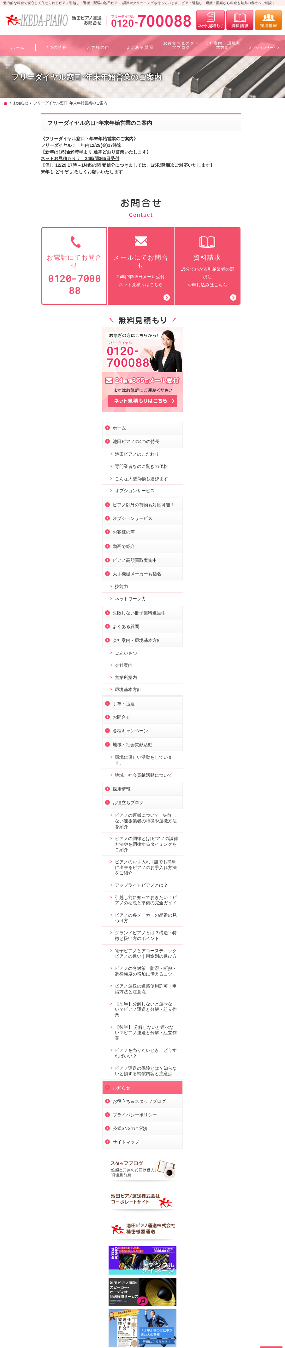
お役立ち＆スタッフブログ (249, 923)
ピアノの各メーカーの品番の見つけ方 (251, 717)
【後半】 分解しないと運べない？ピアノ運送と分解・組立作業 (250, 849)
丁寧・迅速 (234, 492)
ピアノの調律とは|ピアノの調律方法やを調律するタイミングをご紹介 (251, 639)
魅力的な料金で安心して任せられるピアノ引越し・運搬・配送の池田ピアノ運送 (65, 3)
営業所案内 (236, 466)
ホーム (229, 211)
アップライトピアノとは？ (251, 679)
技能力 (232, 375)
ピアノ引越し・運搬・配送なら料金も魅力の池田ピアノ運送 (66, 1332)
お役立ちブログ (238, 597)
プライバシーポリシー (245, 936)
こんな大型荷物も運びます (251, 261)
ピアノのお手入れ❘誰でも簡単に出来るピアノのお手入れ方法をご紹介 (251, 662)
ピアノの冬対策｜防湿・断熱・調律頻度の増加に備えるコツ (251, 785)
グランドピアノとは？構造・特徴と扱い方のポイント (251, 738)
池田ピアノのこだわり (247, 237)
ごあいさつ (236, 441)
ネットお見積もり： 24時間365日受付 (42, 158)
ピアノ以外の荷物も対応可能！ (249, 290)
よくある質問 (236, 415)
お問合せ (232, 506)
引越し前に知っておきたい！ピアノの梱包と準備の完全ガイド (251, 697)
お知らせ (232, 909)
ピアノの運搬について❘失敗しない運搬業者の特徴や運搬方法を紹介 (251, 615)
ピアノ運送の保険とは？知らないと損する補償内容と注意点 (251, 890)
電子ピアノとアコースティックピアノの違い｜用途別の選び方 (251, 761)
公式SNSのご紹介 (241, 950)
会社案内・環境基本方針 (247, 429)
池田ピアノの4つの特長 (246, 224)
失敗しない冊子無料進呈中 (249, 401)
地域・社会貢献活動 (243, 533)
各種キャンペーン (240, 519)
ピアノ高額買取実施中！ (247, 349)
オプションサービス (245, 274)
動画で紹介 (234, 335)
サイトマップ (236, 963)
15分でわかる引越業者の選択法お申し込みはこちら (170, 260)
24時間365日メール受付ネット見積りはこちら (103, 260)
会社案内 (234, 454)
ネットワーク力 (240, 387)
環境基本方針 (238, 478)
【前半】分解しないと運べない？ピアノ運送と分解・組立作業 (251, 826)
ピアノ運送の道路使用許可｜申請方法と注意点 (251, 805)
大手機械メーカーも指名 (247, 362)
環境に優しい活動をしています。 (251, 549)
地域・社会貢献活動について (251, 566)
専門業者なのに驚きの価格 (251, 249)
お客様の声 (234, 320)
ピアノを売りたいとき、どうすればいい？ (251, 869)
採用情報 (232, 583)
